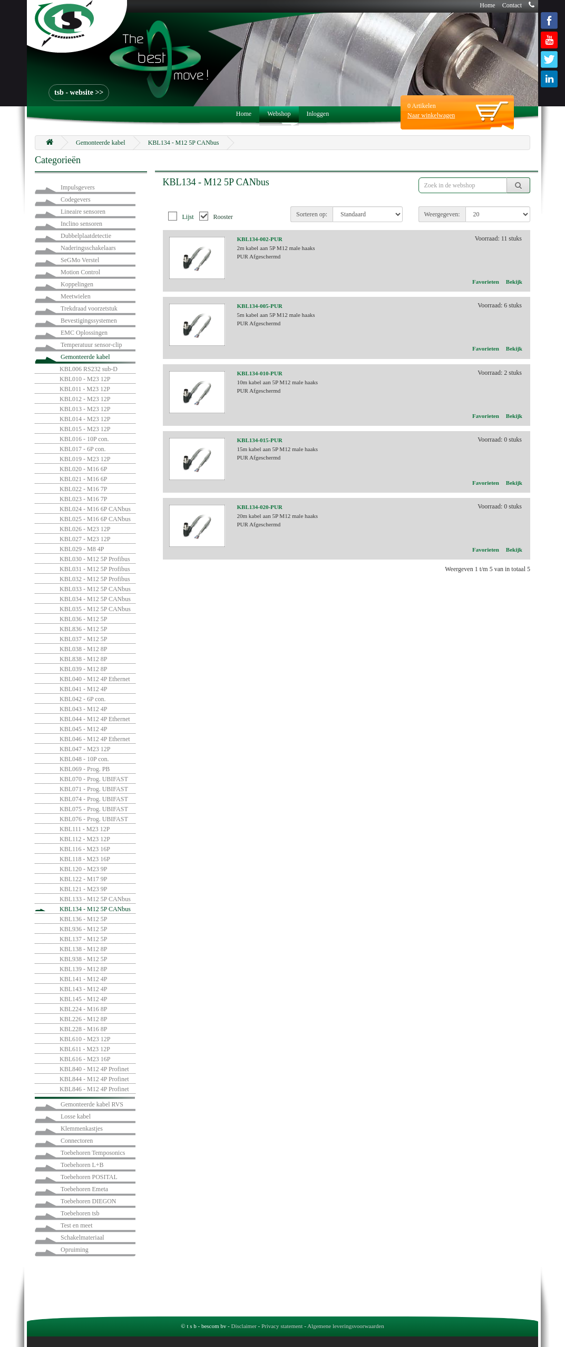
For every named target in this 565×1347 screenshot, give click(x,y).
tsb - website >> (78, 92)
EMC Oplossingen (84, 332)
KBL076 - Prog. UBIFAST (94, 819)
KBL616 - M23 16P (85, 1059)
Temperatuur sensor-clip (91, 344)
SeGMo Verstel (80, 260)
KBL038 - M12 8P (83, 649)
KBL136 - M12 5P (83, 919)
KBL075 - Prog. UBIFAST (94, 809)
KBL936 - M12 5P (83, 929)
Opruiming (75, 1249)
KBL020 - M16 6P (83, 469)
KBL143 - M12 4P (83, 989)
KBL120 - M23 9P (83, 869)
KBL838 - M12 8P (83, 659)
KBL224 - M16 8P (83, 1009)
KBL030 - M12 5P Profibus (95, 559)
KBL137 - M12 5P (83, 939)
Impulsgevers (78, 187)
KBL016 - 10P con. (84, 439)
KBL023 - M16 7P (83, 499)
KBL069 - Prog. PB (85, 769)
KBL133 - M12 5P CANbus (95, 899)
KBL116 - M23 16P (85, 849)
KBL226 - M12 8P (83, 1019)
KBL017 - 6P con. (83, 449)
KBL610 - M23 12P (85, 1039)
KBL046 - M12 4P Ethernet (95, 739)
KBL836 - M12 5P (83, 629)
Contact (512, 5)
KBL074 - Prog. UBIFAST (94, 799)
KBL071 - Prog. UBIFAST (94, 789)
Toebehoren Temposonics (93, 1152)
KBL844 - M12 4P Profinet (94, 1079)
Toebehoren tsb (80, 1213)
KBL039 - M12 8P (83, 669)
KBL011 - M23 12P (85, 389)
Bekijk (514, 281)
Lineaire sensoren (83, 211)
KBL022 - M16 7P (83, 489)
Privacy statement (282, 1326)
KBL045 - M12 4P (83, 729)
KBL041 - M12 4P (83, 689)
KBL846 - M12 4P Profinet (94, 1089)
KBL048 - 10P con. (84, 759)
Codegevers (76, 199)
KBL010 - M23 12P (85, 379)
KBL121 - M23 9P (83, 889)
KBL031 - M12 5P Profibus (95, 569)
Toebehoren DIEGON (88, 1201)
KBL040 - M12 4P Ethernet (95, 679)
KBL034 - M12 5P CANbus (95, 599)
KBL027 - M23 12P (85, 539)
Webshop (278, 113)
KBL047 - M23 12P (85, 749)
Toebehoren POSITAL (89, 1177)
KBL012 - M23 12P (85, 399)
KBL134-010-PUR (259, 373)
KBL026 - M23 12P (85, 529)
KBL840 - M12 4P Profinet (94, 1069)
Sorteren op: (311, 214)
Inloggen (318, 113)
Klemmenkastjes (82, 1128)
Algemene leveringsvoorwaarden (345, 1326)
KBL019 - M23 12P (85, 459)
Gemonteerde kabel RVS (92, 1104)
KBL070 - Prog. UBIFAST (94, 779)
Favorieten (485, 281)
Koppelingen (77, 284)
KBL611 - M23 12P (85, 1049)
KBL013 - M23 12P (85, 409)
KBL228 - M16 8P (83, 1029)
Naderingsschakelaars (88, 248)
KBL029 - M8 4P (82, 549)
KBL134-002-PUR (259, 239)
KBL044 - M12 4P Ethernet (95, 719)
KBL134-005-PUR (259, 306)
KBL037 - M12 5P (83, 639)
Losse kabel (76, 1116)
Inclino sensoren (81, 223)
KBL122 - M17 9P (83, 879)
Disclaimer (243, 1326)
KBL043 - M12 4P (83, 709)
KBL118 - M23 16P (85, 859)
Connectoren (77, 1140)
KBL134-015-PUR (259, 440)
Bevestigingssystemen (89, 320)
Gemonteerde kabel (100, 142)
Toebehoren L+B (82, 1165)
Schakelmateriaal (82, 1237)
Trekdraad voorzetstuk (89, 308)
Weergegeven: (442, 214)
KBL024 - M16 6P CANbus (95, 509)
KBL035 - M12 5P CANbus (95, 609)
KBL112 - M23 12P (85, 839)
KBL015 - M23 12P (85, 429)
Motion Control (80, 272)
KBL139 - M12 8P (83, 969)
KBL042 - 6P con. (83, 699)
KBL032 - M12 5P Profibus (95, 579)
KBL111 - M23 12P (85, 829)
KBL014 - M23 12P (85, 419)
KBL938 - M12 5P (83, 959)
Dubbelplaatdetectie (86, 236)
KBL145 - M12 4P (83, 999)
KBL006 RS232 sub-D (89, 369)
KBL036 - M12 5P (83, 619)
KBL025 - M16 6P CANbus (95, 519)
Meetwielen (76, 296)
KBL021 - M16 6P (83, 479)
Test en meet (76, 1225)
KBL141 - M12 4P (83, 979)
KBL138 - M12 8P (83, 949)
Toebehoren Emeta (84, 1189)
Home (487, 5)
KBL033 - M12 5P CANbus (95, 589)
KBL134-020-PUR (259, 507)
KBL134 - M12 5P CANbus (183, 142)
